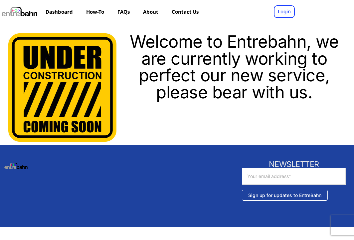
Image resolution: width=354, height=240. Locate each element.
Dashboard (59, 11)
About (150, 11)
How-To (95, 11)
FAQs (123, 11)
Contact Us (185, 11)
